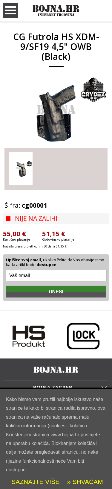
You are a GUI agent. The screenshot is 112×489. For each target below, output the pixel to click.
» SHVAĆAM (84, 481)
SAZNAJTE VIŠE (35, 481)
